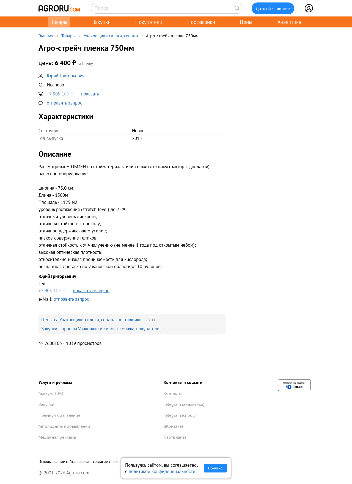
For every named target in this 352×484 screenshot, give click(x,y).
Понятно (215, 468)
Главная (45, 35)
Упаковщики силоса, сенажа (111, 35)
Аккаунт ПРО (50, 393)
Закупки (101, 22)
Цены (246, 22)
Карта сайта (175, 437)
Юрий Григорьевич (65, 75)
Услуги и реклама (55, 382)
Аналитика (289, 22)
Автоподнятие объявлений (64, 426)
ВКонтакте (173, 426)
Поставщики (201, 22)
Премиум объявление (59, 415)
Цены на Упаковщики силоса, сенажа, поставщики (91, 319)
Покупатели (148, 22)
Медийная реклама (57, 437)
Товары (59, 22)
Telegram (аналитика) (184, 404)
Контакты (173, 393)
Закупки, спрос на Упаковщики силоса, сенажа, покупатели (100, 328)
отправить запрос (64, 103)
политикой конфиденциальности (162, 471)
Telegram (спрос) (180, 415)
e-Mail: (63, 299)
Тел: (132, 283)
